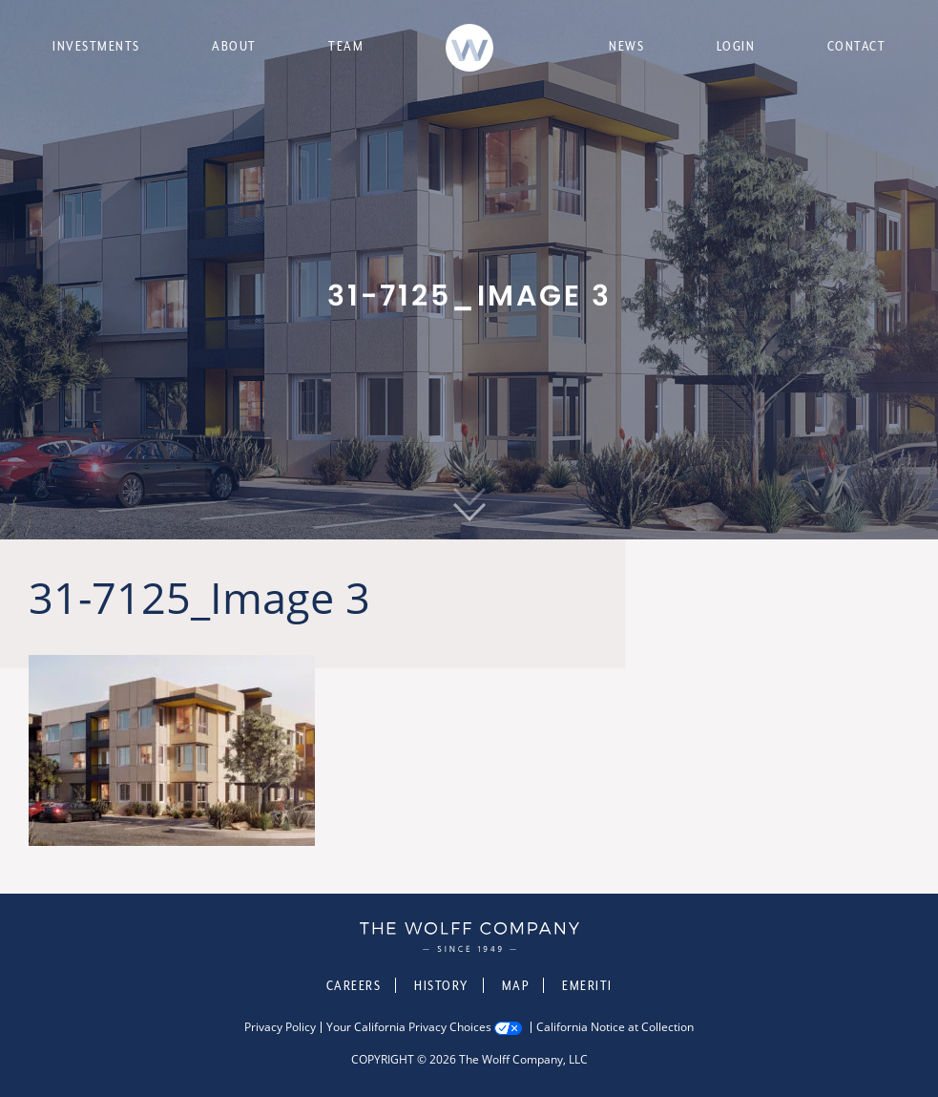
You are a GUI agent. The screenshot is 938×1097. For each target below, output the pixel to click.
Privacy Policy (280, 1027)
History (441, 985)
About (234, 45)
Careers (354, 985)
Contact (856, 45)
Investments (96, 45)
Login (736, 45)
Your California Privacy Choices (408, 1027)
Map (516, 985)
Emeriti (587, 985)
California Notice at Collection (615, 1027)
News (626, 45)
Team (346, 45)
